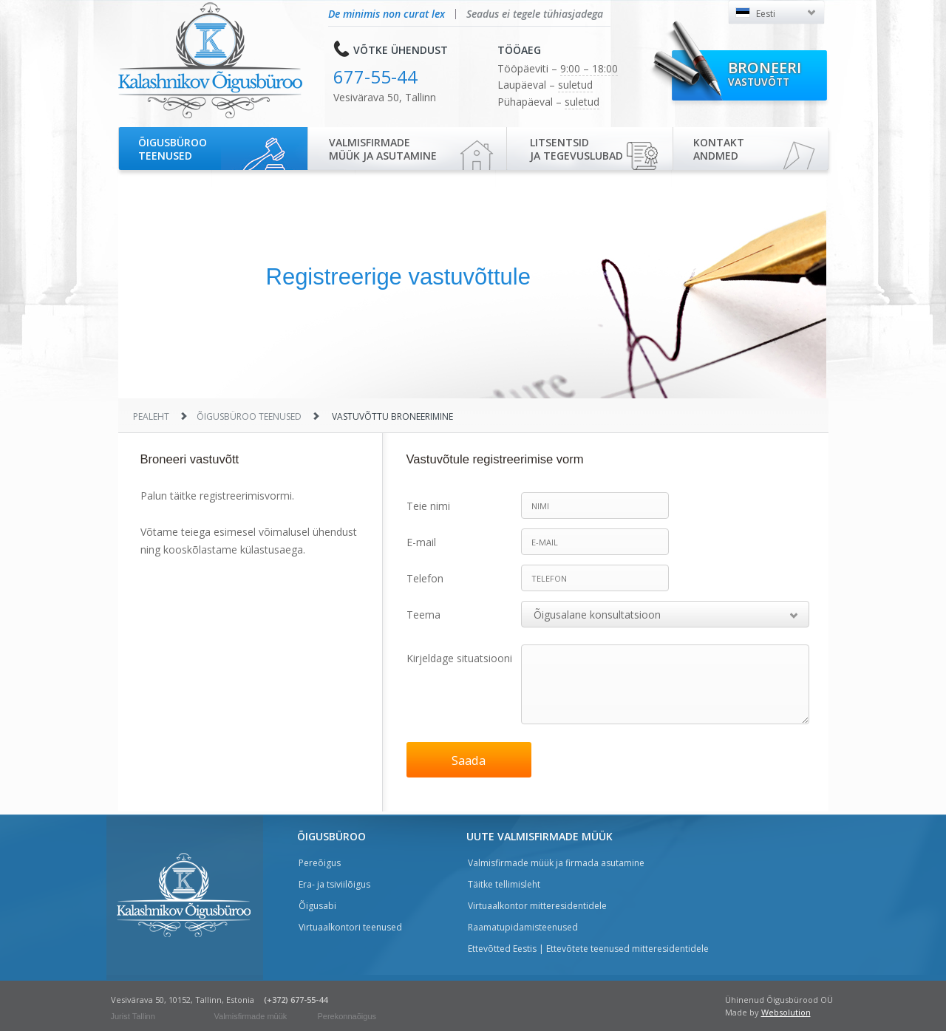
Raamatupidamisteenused (523, 927)
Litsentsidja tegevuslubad (576, 149)
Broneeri (764, 73)
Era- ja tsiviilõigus (334, 884)
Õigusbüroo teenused (249, 416)
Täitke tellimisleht (504, 884)
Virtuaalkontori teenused (350, 927)
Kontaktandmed (718, 149)
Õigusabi (317, 905)
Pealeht (151, 416)
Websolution (786, 1012)
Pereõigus (320, 863)
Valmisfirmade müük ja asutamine (383, 149)
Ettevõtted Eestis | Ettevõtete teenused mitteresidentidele (588, 948)
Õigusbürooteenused (172, 149)
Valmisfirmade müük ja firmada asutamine (556, 863)
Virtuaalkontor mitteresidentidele (537, 905)
